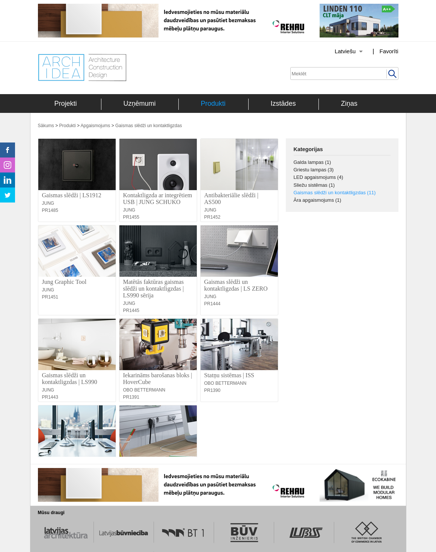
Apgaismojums (95, 125)
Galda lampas (312, 162)
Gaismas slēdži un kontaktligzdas (148, 125)
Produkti (213, 103)
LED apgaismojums (318, 177)
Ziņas (349, 103)
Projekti (65, 103)
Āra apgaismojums (317, 200)
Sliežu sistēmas (314, 185)
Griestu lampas (314, 169)
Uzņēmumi (140, 103)
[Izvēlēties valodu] (339, 51)
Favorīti (388, 51)
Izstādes (283, 103)
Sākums (46, 125)
